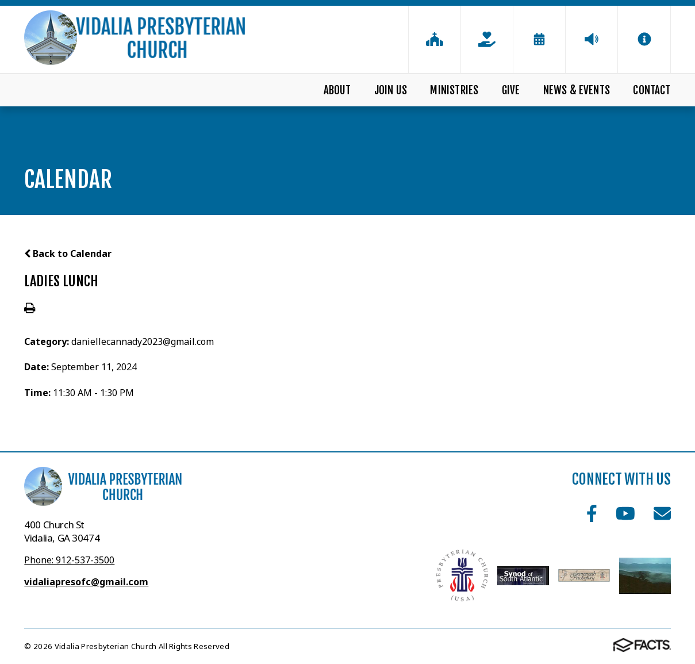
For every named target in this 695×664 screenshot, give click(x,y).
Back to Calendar (68, 253)
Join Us (390, 90)
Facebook (591, 513)
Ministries (454, 90)
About (337, 90)
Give (511, 90)
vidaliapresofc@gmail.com (86, 581)
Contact (651, 90)
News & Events (576, 90)
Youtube (625, 513)
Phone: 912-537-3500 (69, 560)
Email (662, 513)
